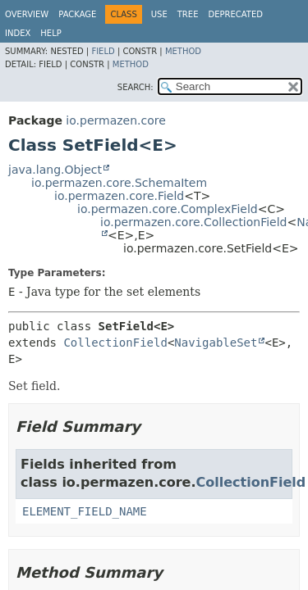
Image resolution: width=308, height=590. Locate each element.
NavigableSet (215, 342)
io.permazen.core (116, 120)
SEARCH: (135, 87)
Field (102, 51)
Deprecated (235, 14)
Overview (26, 14)
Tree (188, 14)
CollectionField (115, 342)
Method (183, 51)
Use (159, 14)
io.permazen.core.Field (119, 195)
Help (50, 33)
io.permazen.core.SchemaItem (119, 182)
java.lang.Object (55, 169)
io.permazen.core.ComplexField (167, 209)
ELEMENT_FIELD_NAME (84, 511)
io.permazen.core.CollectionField (193, 222)
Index (17, 33)
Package (77, 14)
